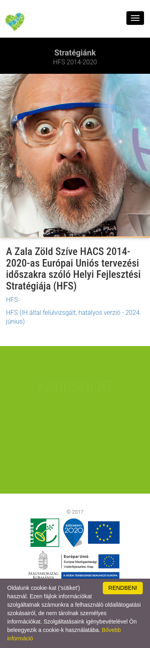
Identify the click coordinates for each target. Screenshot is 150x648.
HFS (12, 300)
